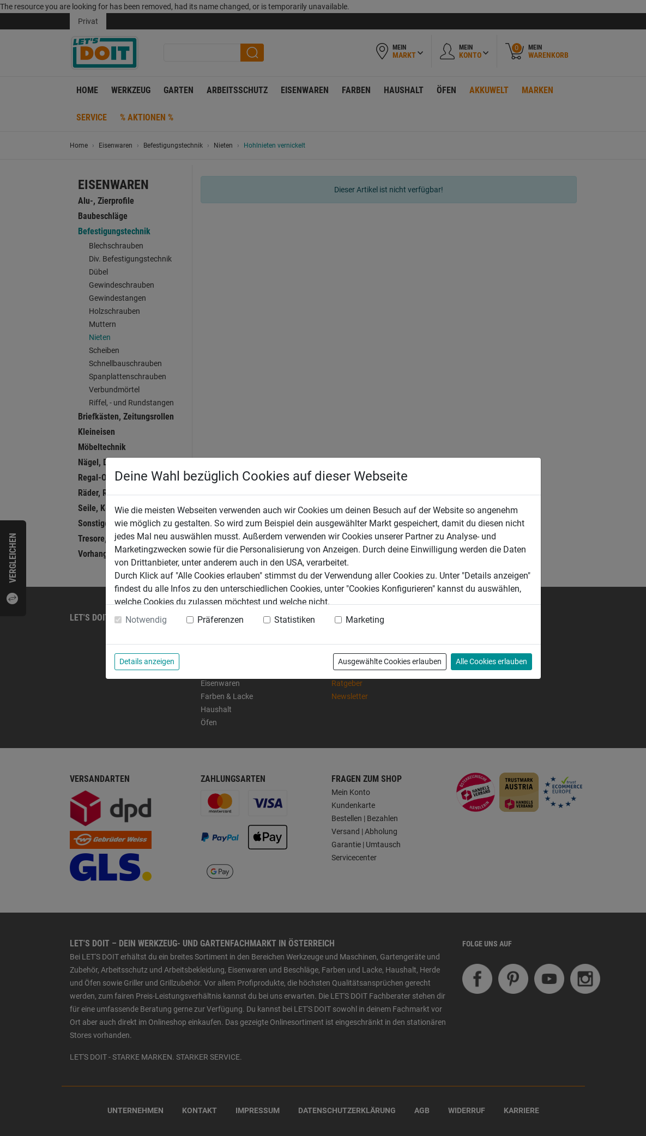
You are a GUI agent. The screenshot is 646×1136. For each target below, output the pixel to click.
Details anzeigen (146, 661)
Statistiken (294, 620)
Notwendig (146, 620)
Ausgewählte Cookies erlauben (390, 661)
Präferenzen (220, 620)
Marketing (365, 620)
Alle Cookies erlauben (491, 661)
